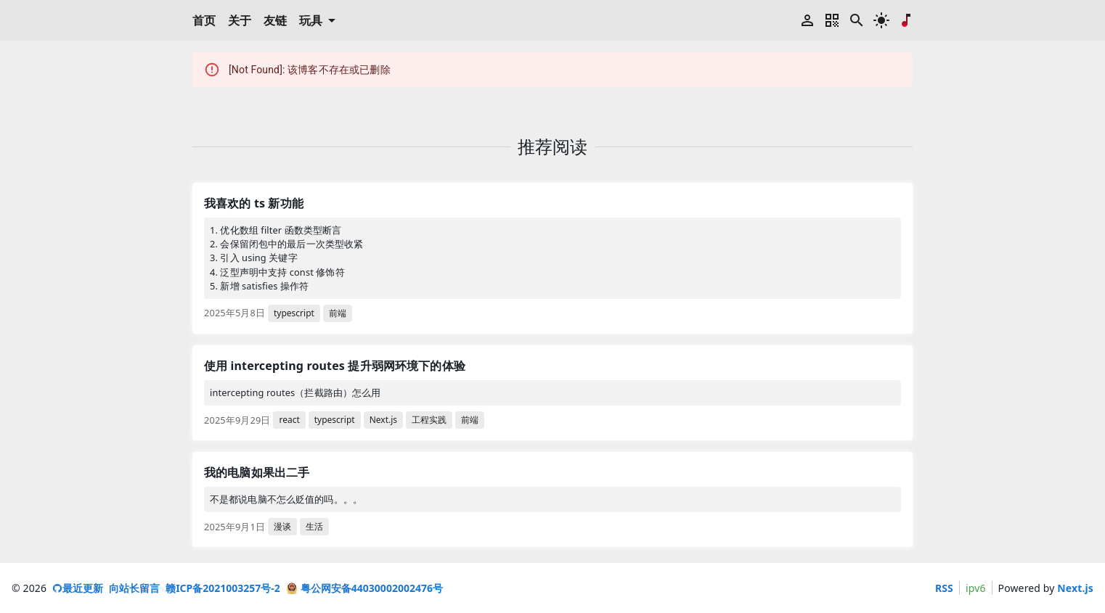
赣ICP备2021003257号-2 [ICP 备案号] (223, 588)
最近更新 (77, 588)
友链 (276, 20)
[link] (552, 258)
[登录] (807, 20)
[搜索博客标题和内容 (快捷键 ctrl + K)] (856, 20)
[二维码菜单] (832, 20)
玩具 (320, 20)
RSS (944, 588)
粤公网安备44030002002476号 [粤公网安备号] (364, 588)
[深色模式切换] (881, 20)
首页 (204, 20)
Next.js (1075, 588)
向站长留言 (134, 588)
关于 (240, 20)
